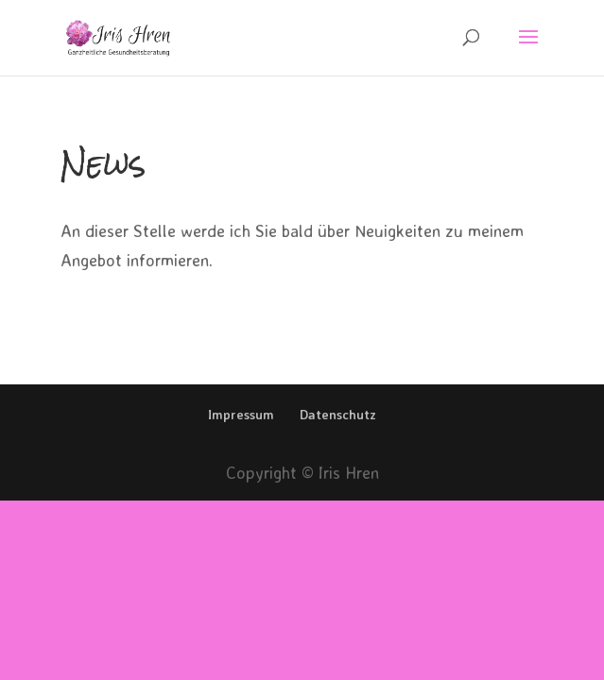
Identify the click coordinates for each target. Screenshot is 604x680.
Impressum (241, 414)
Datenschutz (338, 414)
